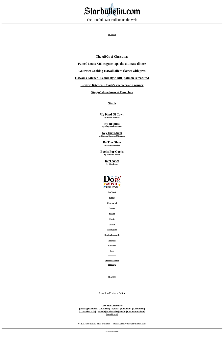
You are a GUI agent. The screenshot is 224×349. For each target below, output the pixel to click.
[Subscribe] (112, 311)
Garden (112, 208)
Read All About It (112, 235)
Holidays (112, 264)
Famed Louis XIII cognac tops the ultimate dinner (112, 63)
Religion (112, 240)
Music (111, 219)
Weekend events (112, 260)
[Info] (122, 311)
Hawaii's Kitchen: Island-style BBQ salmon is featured (112, 78)
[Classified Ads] (87, 311)
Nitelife (112, 224)
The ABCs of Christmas (112, 56)
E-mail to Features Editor (112, 293)
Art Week (112, 192)
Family (112, 197)
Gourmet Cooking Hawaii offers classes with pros (112, 70)
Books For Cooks (112, 151)
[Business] (92, 308)
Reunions (112, 246)
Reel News (112, 161)
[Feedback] (112, 314)
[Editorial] (126, 308)
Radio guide (112, 230)
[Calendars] (138, 308)
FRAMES (112, 34)
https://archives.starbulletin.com (129, 323)
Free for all (112, 203)
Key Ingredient (112, 133)
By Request (112, 123)
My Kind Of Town (112, 114)
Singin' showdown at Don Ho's (112, 92)
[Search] (101, 311)
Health (112, 214)
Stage (112, 251)
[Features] (104, 308)
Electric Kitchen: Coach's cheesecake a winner (112, 85)
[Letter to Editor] (135, 311)
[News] (83, 308)
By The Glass (112, 142)
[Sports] (115, 308)
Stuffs (112, 103)
